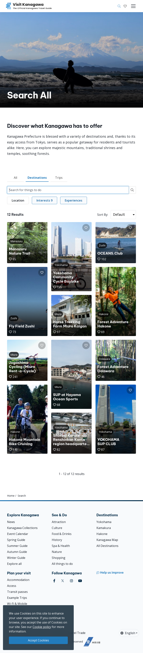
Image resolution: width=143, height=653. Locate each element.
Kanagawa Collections (22, 528)
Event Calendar (17, 534)
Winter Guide (16, 558)
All (15, 178)
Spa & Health (61, 546)
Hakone (101, 534)
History (57, 540)
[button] (125, 6)
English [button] (127, 633)
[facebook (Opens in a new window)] (54, 581)
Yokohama (103, 522)
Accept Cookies (38, 640)
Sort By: (102, 215)
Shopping (58, 558)
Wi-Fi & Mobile (17, 604)
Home (11, 495)
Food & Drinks (62, 534)
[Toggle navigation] (133, 6)
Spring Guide (16, 540)
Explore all (14, 564)
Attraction (59, 522)
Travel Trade (76, 633)
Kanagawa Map (107, 540)
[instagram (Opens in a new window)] (71, 581)
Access (11, 586)
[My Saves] (125, 6)
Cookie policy (42, 627)
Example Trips (17, 598)
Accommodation (18, 580)
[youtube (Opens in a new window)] (80, 581)
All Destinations (107, 546)
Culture (57, 528)
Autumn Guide (17, 552)
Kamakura (103, 528)
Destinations (37, 178)
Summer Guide (17, 546)
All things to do (62, 564)
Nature (57, 552)
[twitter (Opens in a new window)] (62, 581)
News (11, 522)
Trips (59, 178)
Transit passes (17, 592)
